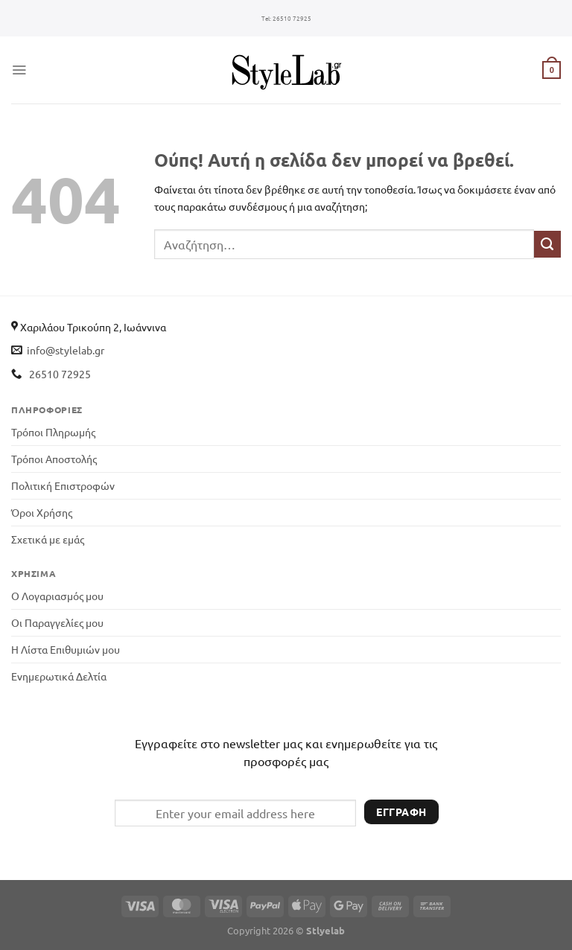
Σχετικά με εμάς (47, 539)
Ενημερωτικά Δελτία (59, 676)
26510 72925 (286, 18)
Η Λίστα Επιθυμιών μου (65, 649)
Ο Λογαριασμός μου (57, 595)
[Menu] (19, 70)
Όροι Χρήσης (41, 512)
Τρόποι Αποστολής (54, 458)
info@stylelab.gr (65, 350)
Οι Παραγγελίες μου (57, 622)
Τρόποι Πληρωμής (53, 432)
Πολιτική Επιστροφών (63, 485)
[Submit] (547, 244)
